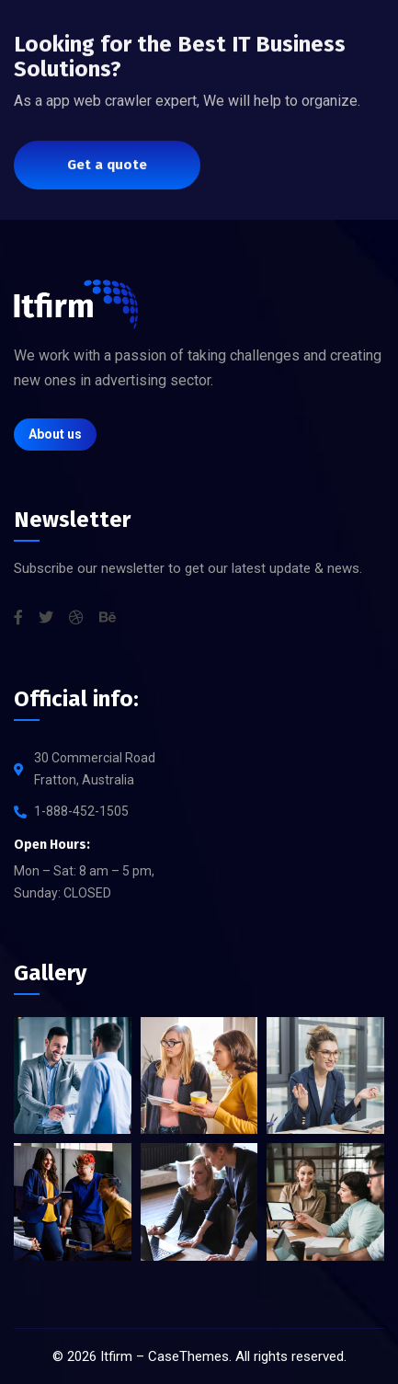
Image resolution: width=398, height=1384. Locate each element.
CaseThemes (188, 1356)
